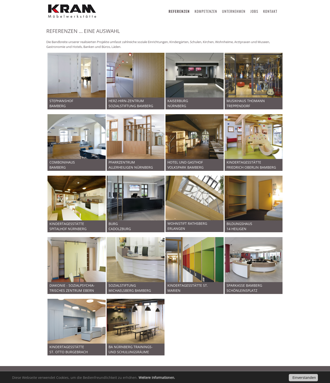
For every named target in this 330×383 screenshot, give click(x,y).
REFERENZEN (179, 11)
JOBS (254, 11)
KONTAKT (270, 11)
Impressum (60, 372)
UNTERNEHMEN (234, 11)
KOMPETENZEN (206, 11)
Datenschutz (91, 372)
